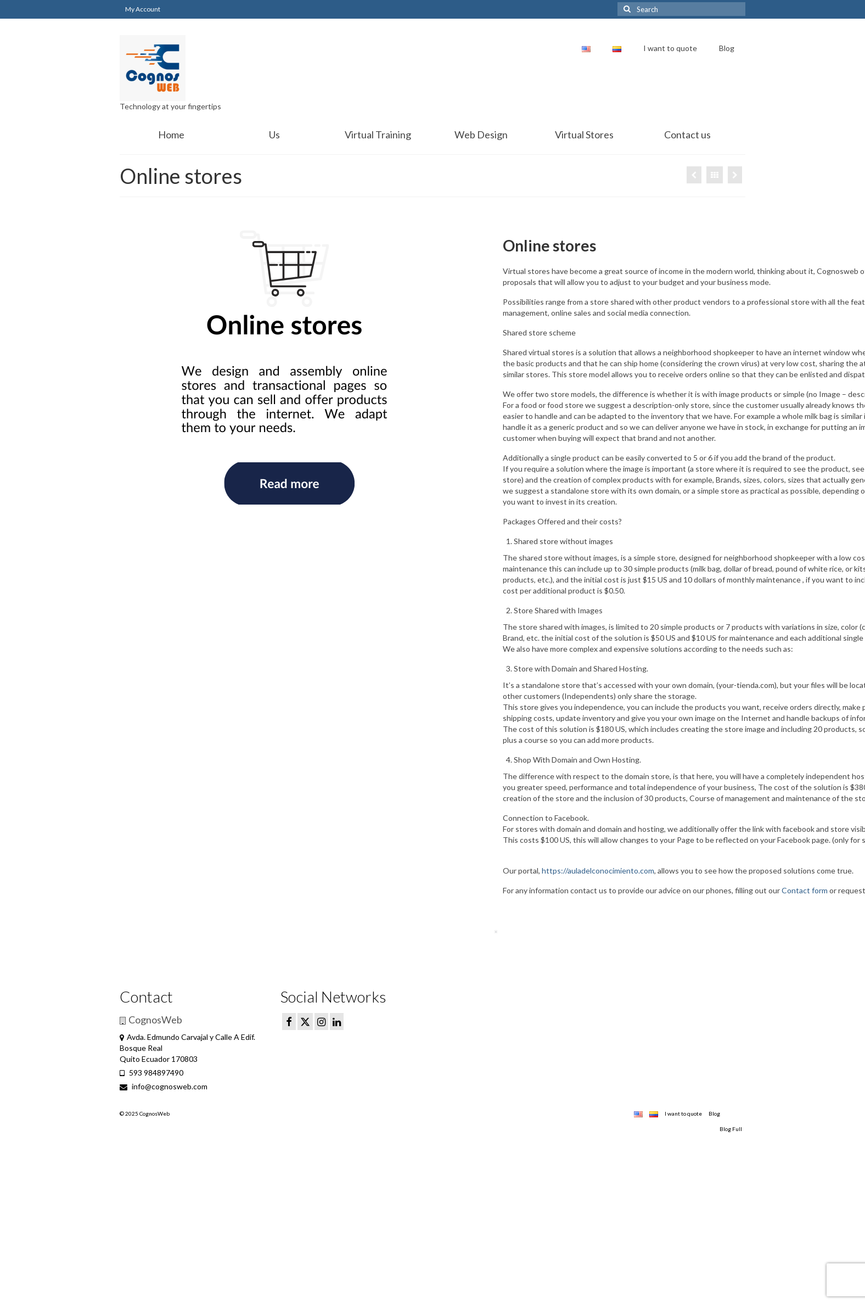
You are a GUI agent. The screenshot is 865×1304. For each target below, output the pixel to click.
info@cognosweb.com (163, 1086)
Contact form (805, 890)
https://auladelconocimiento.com (597, 870)
